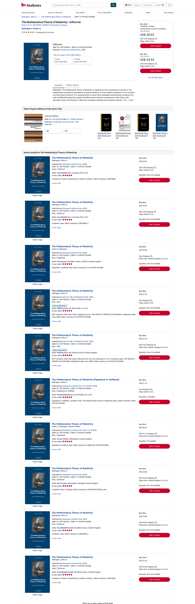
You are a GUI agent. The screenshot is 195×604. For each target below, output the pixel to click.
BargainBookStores (65, 395)
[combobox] (81, 5)
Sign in (137, 5)
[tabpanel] (94, 95)
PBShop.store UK (64, 352)
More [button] (131, 100)
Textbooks (128, 12)
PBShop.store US (64, 308)
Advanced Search (28, 12)
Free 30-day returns (155, 77)
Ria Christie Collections (66, 483)
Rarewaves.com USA (65, 261)
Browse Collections (55, 12)
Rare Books (80, 12)
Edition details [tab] (72, 85)
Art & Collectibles (104, 12)
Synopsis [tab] (58, 85)
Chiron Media (62, 439)
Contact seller (56, 183)
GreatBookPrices (64, 173)
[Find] (113, 5)
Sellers (148, 12)
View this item (145, 31)
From (62, 60)
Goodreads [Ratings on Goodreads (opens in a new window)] (50, 32)
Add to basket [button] (155, 46)
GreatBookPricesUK (65, 528)
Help (169, 5)
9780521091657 (76, 119)
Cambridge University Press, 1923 (66, 122)
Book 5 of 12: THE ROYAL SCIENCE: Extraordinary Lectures (44, 25)
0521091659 (57, 119)
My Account (148, 5)
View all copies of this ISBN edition (67, 55)
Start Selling (168, 12)
